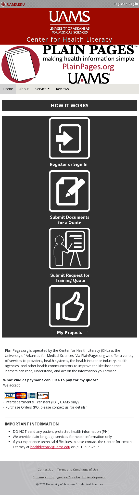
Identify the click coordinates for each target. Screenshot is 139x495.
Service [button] (41, 88)
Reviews (62, 88)
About (24, 88)
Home (8, 88)
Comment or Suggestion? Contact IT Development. (69, 477)
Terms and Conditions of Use (77, 470)
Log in (133, 4)
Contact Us (45, 470)
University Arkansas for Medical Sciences (69, 22)
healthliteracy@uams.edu (50, 447)
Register (120, 4)
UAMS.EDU (16, 4)
